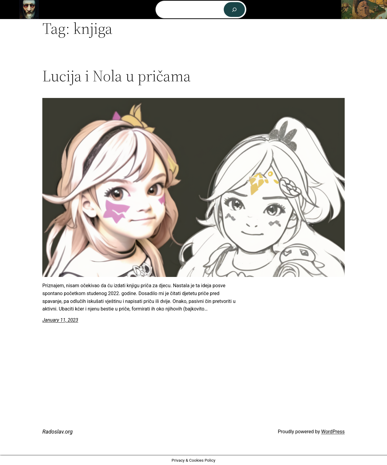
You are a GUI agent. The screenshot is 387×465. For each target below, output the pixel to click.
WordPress (333, 431)
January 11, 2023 (60, 320)
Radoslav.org (57, 9)
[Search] (234, 9)
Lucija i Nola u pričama (116, 76)
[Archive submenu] (150, 9)
